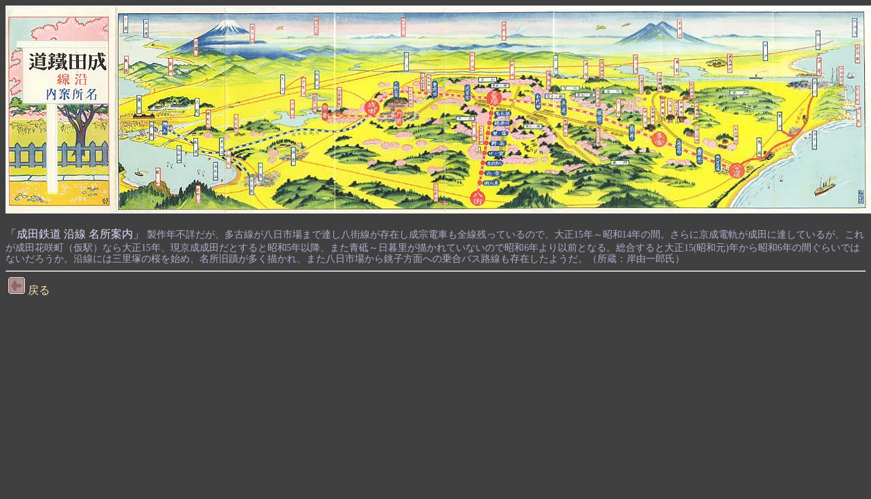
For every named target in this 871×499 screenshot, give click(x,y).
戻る (29, 290)
